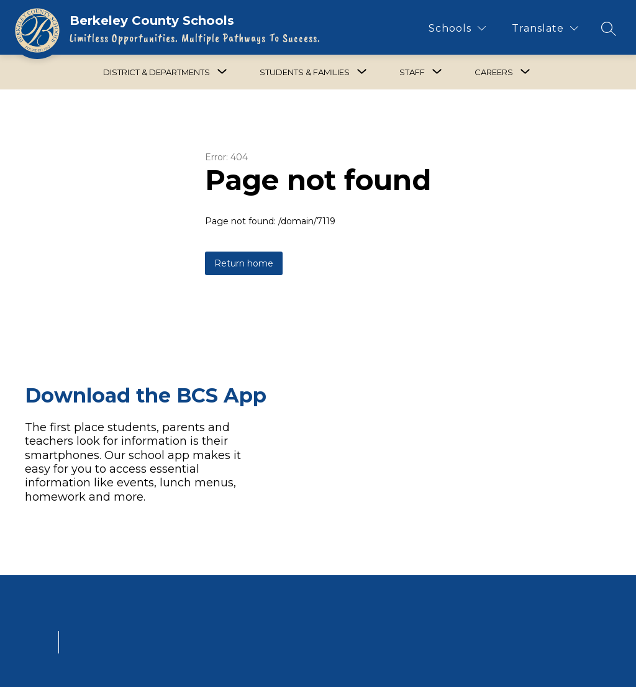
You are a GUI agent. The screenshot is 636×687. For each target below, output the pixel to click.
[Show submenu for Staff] (412, 72)
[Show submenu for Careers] (494, 72)
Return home (243, 263)
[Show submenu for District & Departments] (156, 72)
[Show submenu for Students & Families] (305, 72)
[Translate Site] (545, 28)
